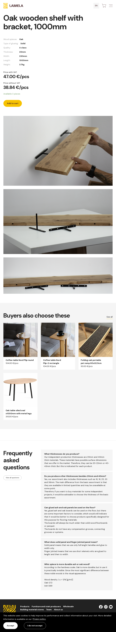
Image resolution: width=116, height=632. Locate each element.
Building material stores (32, 609)
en (96, 5)
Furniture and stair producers (46, 606)
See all (109, 316)
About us (58, 609)
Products (24, 606)
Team (49, 609)
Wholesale (68, 606)
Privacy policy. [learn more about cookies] (39, 619)
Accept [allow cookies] (10, 625)
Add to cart (12, 103)
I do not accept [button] (34, 625)
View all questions (12, 478)
